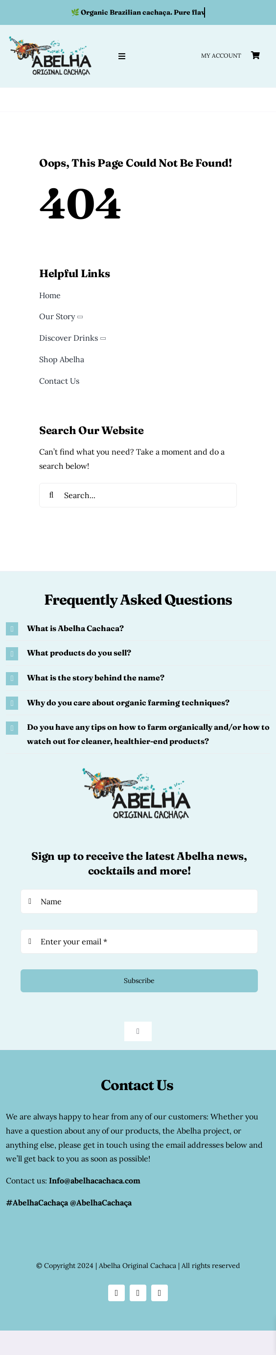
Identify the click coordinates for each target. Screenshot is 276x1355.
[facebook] (138, 1293)
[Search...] (138, 495)
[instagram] (116, 1293)
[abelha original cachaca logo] (51, 37)
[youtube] (159, 1293)
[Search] (51, 495)
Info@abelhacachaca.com (94, 1180)
